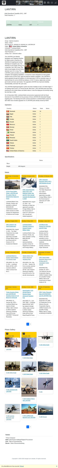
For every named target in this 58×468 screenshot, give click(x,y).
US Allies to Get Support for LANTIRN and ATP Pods (45, 226)
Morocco (10, 124)
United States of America (15, 150)
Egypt (9, 114)
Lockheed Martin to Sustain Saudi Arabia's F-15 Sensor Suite (12, 257)
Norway (10, 127)
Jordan (10, 119)
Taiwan (10, 143)
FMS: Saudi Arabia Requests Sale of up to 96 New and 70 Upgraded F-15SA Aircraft (45, 261)
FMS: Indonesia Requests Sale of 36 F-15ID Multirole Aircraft (45, 181)
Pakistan (10, 132)
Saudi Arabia (11, 140)
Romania (10, 137)
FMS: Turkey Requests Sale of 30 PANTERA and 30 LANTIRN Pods (45, 294)
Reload (22, 466)
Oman (9, 129)
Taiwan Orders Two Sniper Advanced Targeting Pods (28, 257)
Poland (10, 135)
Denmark (10, 111)
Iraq (9, 116)
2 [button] (30, 324)
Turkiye (10, 148)
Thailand (10, 145)
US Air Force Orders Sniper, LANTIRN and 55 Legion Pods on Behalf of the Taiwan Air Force (12, 195)
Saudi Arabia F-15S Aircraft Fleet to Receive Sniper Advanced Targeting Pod (28, 294)
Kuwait (10, 121)
